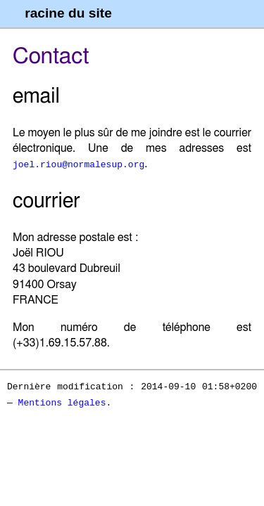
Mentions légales (62, 402)
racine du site (68, 13)
